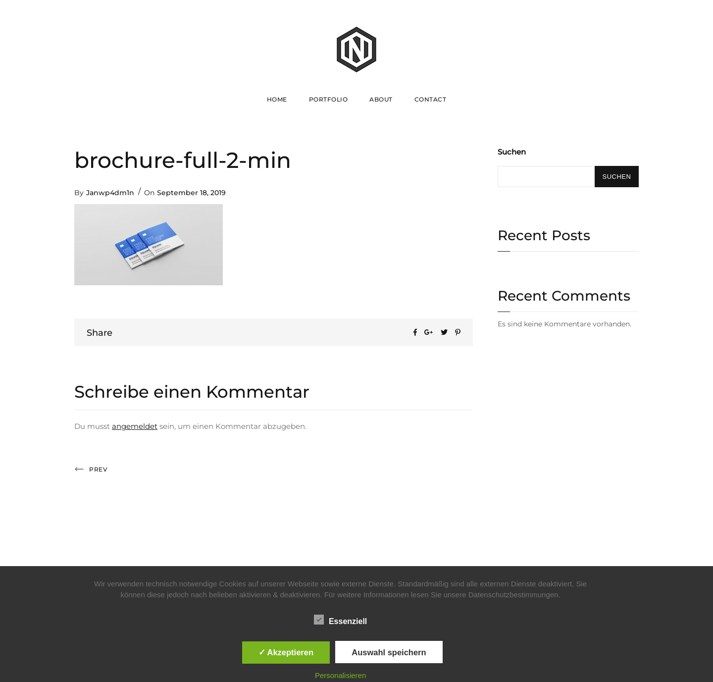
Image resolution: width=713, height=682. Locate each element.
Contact (430, 99)
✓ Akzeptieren (286, 652)
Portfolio (328, 99)
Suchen (512, 152)
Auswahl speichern (389, 652)
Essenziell (340, 620)
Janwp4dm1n (110, 192)
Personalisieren (340, 675)
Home (277, 99)
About (381, 99)
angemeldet (134, 426)
